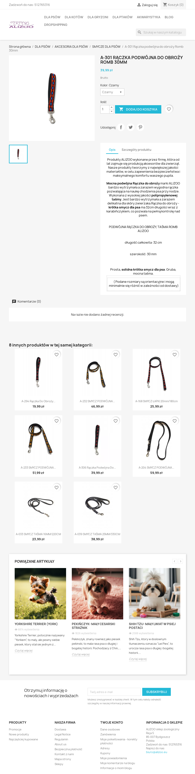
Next (180, 561)
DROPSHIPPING (55, 25)
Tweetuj (130, 127)
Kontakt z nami (64, 754)
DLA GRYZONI (98, 17)
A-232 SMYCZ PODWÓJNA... (97, 401)
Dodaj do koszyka (138, 109)
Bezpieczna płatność (68, 749)
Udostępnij (121, 127)
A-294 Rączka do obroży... (38, 401)
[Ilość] (104, 109)
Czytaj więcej (23, 650)
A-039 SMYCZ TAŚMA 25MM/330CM (97, 534)
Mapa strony (63, 759)
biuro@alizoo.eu (156, 752)
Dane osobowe (110, 729)
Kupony (105, 753)
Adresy (105, 748)
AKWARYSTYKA (148, 17)
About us (60, 744)
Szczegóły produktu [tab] (136, 150)
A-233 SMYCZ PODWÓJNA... (38, 467)
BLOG (169, 17)
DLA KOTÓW (74, 17)
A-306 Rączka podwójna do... (97, 467)
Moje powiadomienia (113, 758)
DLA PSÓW (52, 17)
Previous (174, 561)
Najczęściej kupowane (23, 739)
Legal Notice (63, 734)
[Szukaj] (161, 32)
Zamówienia (108, 734)
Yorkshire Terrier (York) (36, 624)
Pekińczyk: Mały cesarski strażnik (93, 626)
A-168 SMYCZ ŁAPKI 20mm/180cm (156, 401)
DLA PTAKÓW (123, 17)
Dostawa (60, 729)
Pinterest (140, 127)
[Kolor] (112, 92)
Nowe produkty (19, 734)
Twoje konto (111, 722)
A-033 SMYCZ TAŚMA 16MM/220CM (38, 534)
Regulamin (61, 739)
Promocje (15, 729)
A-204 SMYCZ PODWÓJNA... (156, 467)
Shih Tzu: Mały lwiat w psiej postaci (152, 626)
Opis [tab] (112, 150)
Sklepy (59, 764)
